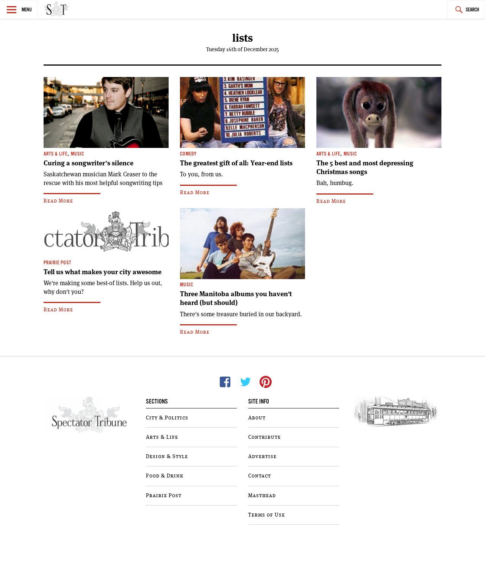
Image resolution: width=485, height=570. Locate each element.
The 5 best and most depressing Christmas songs (364, 167)
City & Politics (167, 418)
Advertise (262, 456)
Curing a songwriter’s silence (88, 163)
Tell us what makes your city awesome (102, 272)
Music (77, 154)
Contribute (264, 437)
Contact (259, 476)
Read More (58, 201)
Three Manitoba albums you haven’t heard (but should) (236, 298)
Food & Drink (164, 476)
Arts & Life (55, 154)
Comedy (188, 154)
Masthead (262, 495)
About (257, 418)
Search (472, 10)
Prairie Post (57, 263)
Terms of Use (266, 515)
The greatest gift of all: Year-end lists (236, 163)
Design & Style (167, 456)
